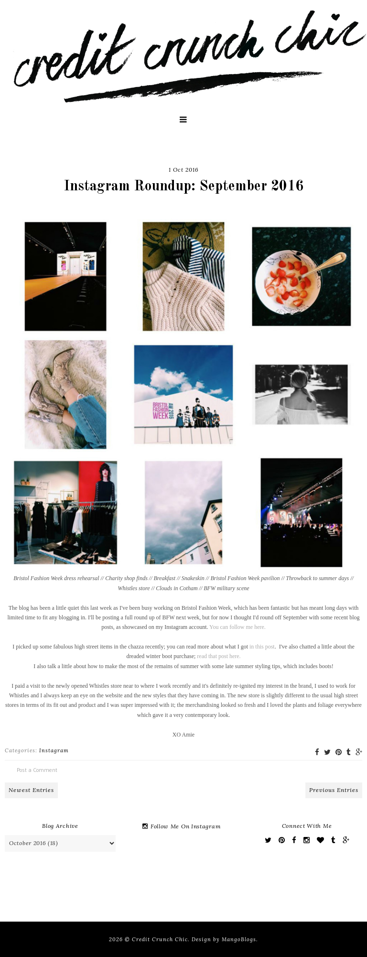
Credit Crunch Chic (160, 939)
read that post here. (218, 656)
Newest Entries (31, 789)
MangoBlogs (239, 939)
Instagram (54, 750)
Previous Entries (333, 789)
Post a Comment (37, 769)
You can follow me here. (237, 627)
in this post (262, 646)
